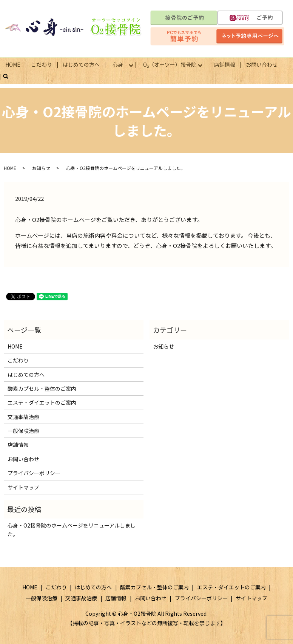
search (8, 76)
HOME (12, 64)
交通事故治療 (23, 416)
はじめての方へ (81, 64)
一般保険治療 (23, 430)
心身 (118, 64)
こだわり (41, 64)
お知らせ (41, 167)
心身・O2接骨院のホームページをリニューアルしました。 (72, 529)
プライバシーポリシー (34, 472)
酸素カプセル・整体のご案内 (42, 388)
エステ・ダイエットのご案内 (42, 402)
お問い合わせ (264, 64)
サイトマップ (23, 486)
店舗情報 (226, 64)
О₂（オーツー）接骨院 (171, 64)
